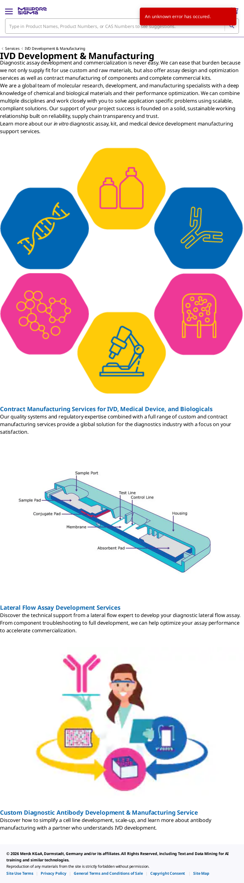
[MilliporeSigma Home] (32, 11)
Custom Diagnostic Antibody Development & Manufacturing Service (99, 812)
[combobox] (122, 26)
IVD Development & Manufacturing (55, 48)
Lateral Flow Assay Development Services (60, 607)
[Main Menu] (9, 10)
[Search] (232, 26)
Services (12, 48)
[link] (19, 873)
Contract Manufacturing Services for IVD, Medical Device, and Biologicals (106, 409)
